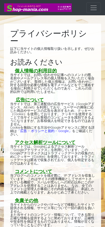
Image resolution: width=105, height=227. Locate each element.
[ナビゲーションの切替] (93, 8)
